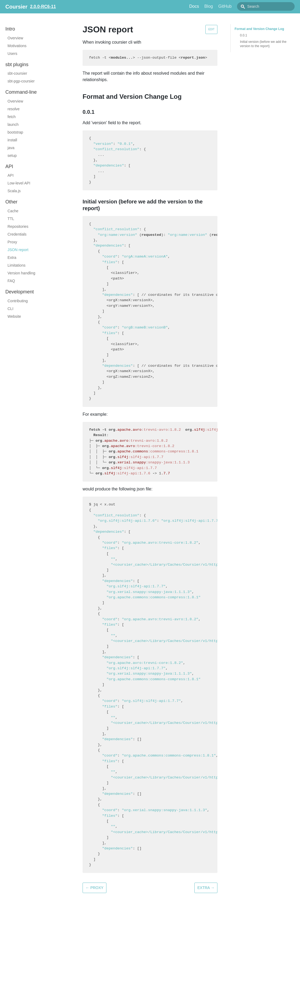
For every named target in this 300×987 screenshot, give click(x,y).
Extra (12, 257)
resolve (14, 109)
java (11, 148)
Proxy (12, 242)
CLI (10, 309)
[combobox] (272, 6)
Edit (211, 29)
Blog (220, 6)
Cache (13, 211)
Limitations (16, 265)
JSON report (18, 250)
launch (13, 124)
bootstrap (15, 132)
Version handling (21, 273)
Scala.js (14, 191)
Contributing (18, 301)
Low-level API (19, 183)
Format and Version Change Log (259, 29)
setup (12, 155)
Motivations (17, 46)
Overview (15, 38)
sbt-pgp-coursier (21, 81)
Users (12, 53)
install (12, 140)
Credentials (17, 234)
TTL (11, 219)
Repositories (18, 226)
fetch (12, 117)
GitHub (237, 6)
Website (14, 316)
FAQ (11, 281)
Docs (206, 6)
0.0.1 (243, 35)
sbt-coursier (17, 73)
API (11, 175)
